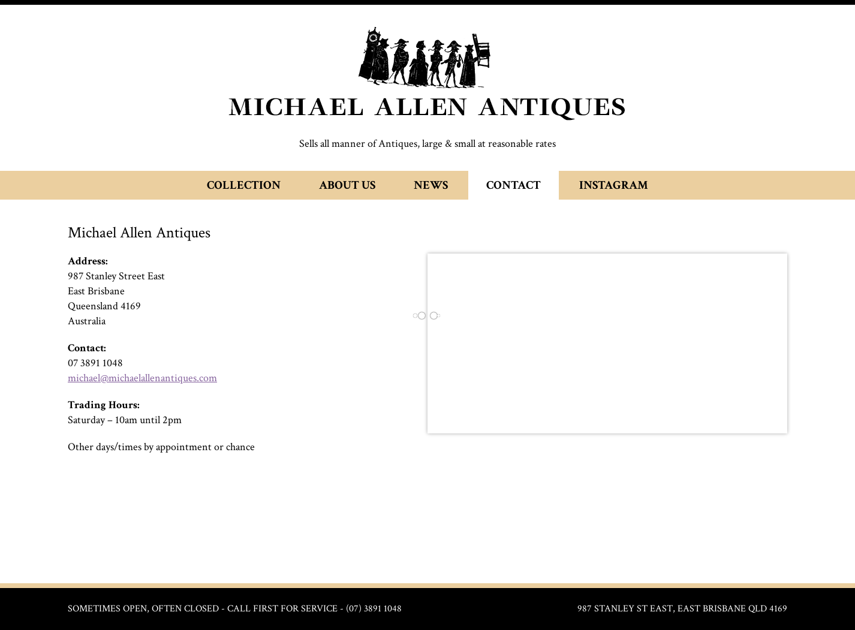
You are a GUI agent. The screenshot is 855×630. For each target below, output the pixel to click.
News (431, 185)
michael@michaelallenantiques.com (142, 378)
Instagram (613, 185)
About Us (347, 185)
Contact (513, 185)
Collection (244, 185)
